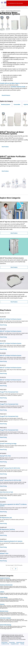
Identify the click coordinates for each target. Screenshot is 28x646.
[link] (4, 642)
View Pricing (3, 325)
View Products (14, 233)
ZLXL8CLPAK (3, 515)
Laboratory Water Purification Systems (13, 10)
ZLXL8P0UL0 (3, 539)
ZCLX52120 (3, 365)
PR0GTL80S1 (3, 389)
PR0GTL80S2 (3, 402)
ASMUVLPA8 (3, 478)
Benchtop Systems (5, 104)
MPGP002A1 (3, 551)
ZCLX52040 (3, 329)
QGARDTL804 (3, 441)
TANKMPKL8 (3, 490)
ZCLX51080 (3, 341)
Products (3, 10)
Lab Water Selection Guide (18, 86)
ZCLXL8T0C (3, 502)
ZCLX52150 (3, 377)
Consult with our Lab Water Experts (10, 83)
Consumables (17, 104)
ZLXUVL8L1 (3, 465)
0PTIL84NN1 (3, 453)
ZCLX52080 (3, 353)
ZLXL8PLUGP (3, 527)
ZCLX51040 (3, 317)
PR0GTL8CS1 (3, 414)
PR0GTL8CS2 (3, 427)
